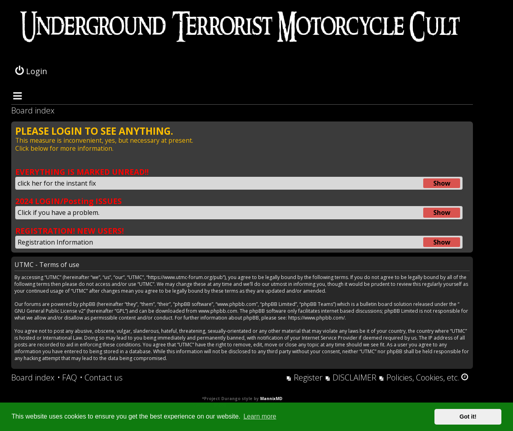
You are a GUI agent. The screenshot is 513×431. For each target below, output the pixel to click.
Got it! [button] (468, 416)
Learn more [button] (259, 416)
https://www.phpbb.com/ (316, 318)
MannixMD (271, 398)
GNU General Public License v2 (49, 311)
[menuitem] (67, 377)
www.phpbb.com (217, 311)
